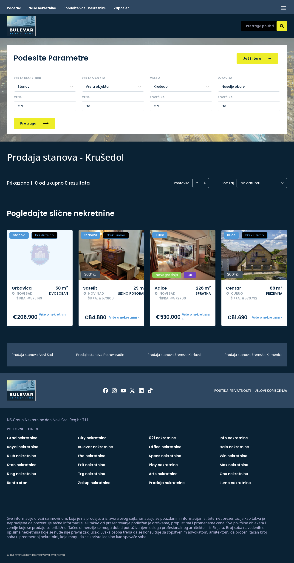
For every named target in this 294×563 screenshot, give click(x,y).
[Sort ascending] (196, 182)
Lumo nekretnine (235, 482)
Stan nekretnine (22, 464)
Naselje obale (233, 85)
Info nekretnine (234, 437)
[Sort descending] (204, 182)
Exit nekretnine (91, 464)
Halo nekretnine (234, 446)
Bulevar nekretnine (95, 446)
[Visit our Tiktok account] (150, 389)
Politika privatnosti (232, 389)
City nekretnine (92, 437)
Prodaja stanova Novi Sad (32, 353)
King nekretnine (21, 473)
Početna (14, 8)
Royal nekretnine (22, 446)
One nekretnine (234, 473)
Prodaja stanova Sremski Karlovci (174, 353)
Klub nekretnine (21, 455)
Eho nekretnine (91, 455)
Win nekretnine (233, 455)
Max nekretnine (234, 464)
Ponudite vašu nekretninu (84, 8)
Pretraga (34, 122)
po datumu (250, 182)
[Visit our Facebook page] (105, 389)
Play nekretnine (163, 464)
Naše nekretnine (42, 8)
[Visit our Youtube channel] (123, 389)
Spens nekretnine (165, 455)
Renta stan (17, 482)
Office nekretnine (165, 446)
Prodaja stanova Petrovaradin (100, 353)
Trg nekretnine (91, 473)
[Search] (282, 26)
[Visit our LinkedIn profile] (141, 389)
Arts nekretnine (163, 473)
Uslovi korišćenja (270, 389)
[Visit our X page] (132, 389)
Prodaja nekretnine (167, 482)
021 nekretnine (162, 437)
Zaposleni (122, 8)
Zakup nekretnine (94, 482)
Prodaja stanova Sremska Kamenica (253, 353)
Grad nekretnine (22, 437)
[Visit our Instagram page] (114, 389)
